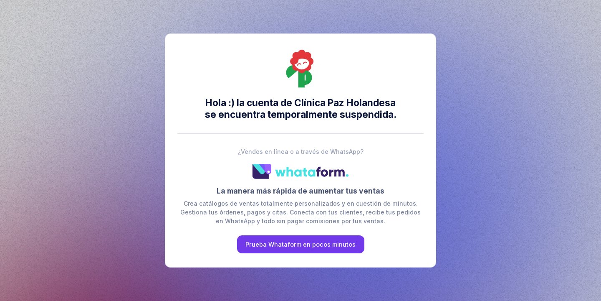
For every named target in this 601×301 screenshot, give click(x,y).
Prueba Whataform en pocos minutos (300, 244)
